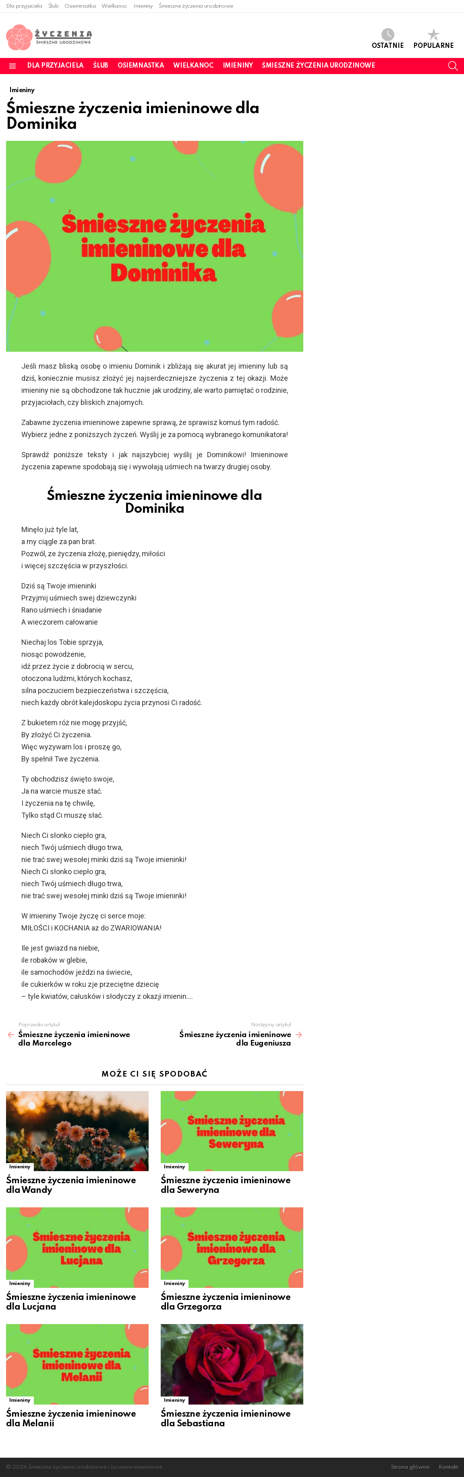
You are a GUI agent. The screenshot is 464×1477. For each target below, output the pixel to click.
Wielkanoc (114, 6)
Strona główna (410, 1467)
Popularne (433, 39)
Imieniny (143, 6)
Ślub (53, 6)
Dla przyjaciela (24, 6)
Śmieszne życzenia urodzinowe (196, 6)
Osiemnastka (79, 6)
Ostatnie (388, 39)
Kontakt (448, 1467)
